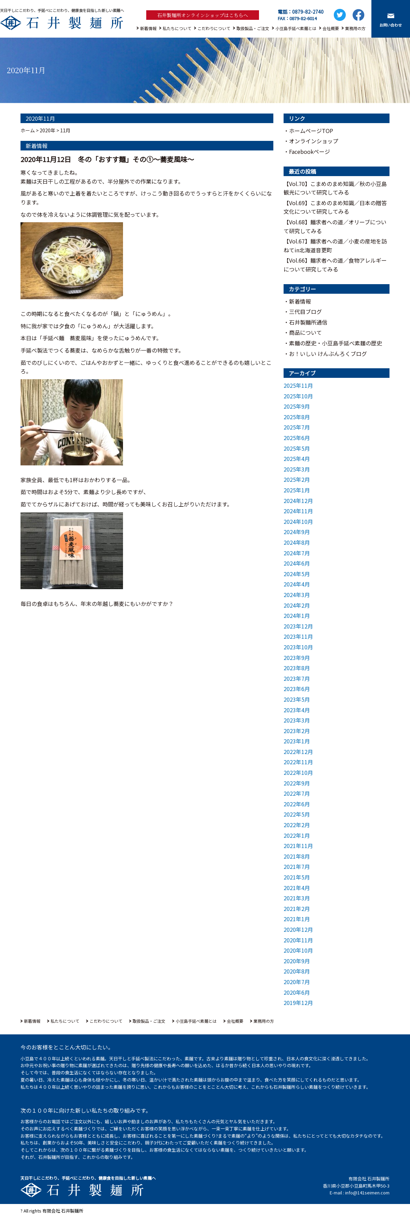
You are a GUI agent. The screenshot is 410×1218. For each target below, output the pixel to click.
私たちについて (177, 28)
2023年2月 (297, 731)
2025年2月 (297, 479)
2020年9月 (297, 961)
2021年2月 (297, 908)
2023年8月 (297, 668)
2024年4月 (297, 584)
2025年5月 (297, 448)
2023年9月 (297, 657)
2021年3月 (297, 898)
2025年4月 (297, 458)
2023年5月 (297, 699)
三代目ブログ (305, 311)
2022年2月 (297, 825)
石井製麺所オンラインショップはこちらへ (202, 15)
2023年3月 (297, 720)
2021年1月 (297, 919)
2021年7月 (297, 866)
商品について (305, 332)
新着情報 (148, 28)
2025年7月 (297, 427)
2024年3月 (297, 595)
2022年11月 (298, 762)
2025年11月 (298, 385)
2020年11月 (298, 940)
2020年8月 (297, 971)
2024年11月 (298, 511)
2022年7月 (297, 793)
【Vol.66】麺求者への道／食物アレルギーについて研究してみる (335, 264)
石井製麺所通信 (308, 322)
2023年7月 (297, 678)
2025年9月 (297, 406)
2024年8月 (297, 542)
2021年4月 (297, 888)
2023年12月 (298, 626)
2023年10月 (298, 647)
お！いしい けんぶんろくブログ (328, 353)
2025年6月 (297, 438)
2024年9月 (297, 532)
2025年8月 (297, 417)
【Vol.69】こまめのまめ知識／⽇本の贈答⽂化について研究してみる (335, 207)
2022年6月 (297, 804)
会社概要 (331, 28)
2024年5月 (297, 574)
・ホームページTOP (308, 131)
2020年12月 (298, 929)
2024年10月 (298, 521)
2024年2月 (297, 605)
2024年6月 (297, 563)
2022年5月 (297, 814)
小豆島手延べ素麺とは (295, 28)
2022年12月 (298, 751)
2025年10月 (298, 396)
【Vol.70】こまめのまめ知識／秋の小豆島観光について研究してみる (335, 188)
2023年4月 (297, 710)
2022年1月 (297, 835)
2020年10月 (298, 950)
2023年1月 (297, 741)
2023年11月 (298, 636)
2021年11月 (298, 846)
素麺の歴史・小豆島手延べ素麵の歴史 (335, 343)
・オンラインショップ (311, 141)
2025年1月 (297, 490)
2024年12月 (298, 501)
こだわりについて (213, 28)
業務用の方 (355, 28)
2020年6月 (297, 992)
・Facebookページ (307, 151)
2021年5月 (297, 877)
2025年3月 (297, 469)
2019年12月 (298, 1002)
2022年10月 (298, 772)
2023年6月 (297, 689)
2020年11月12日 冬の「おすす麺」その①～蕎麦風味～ (107, 159)
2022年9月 (297, 783)
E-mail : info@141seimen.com (360, 1192)
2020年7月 (297, 982)
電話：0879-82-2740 (301, 11)
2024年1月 (297, 615)
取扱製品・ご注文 (252, 28)
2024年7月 (297, 553)
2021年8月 (297, 856)
